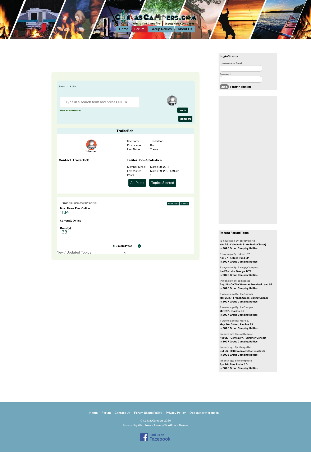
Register (246, 89)
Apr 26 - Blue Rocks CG (234, 367)
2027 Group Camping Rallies (240, 264)
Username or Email (231, 66)
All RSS (184, 206)
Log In (183, 113)
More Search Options (70, 113)
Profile (72, 89)
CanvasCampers (153, 423)
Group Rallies (161, 32)
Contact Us (122, 415)
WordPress (145, 428)
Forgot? (235, 89)
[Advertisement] (120, 65)
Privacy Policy (176, 415)
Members (185, 121)
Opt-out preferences (204, 415)
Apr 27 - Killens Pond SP (234, 260)
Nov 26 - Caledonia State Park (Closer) (243, 247)
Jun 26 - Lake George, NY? (235, 274)
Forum (139, 32)
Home (123, 32)
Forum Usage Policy (148, 415)
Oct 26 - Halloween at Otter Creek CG (242, 353)
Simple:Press (124, 248)
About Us (185, 32)
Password (225, 77)
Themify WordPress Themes (171, 428)
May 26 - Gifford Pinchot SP (236, 327)
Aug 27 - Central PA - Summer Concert (243, 340)
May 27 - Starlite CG (232, 314)
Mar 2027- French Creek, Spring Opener (244, 300)
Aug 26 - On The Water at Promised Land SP (246, 287)
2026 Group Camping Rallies (240, 251)
